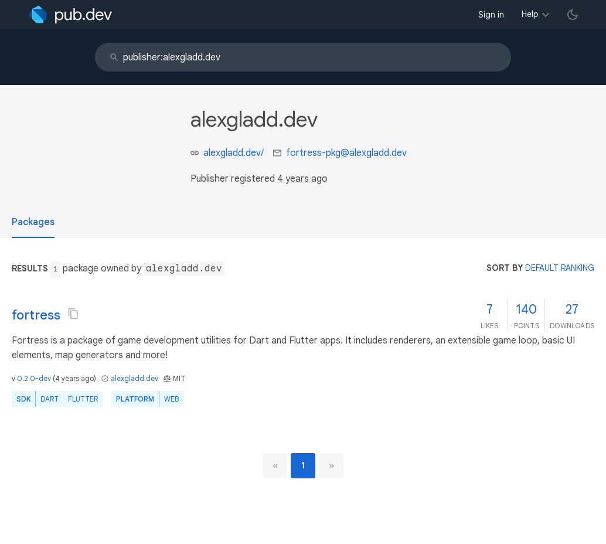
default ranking (559, 268)
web (171, 399)
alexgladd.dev (134, 378)
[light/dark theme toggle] (573, 15)
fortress (36, 315)
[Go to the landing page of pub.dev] (70, 14)
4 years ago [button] (302, 179)
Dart (49, 399)
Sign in (491, 14)
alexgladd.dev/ (233, 153)
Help (530, 14)
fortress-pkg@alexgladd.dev (346, 153)
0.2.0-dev (34, 378)
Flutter (83, 399)
